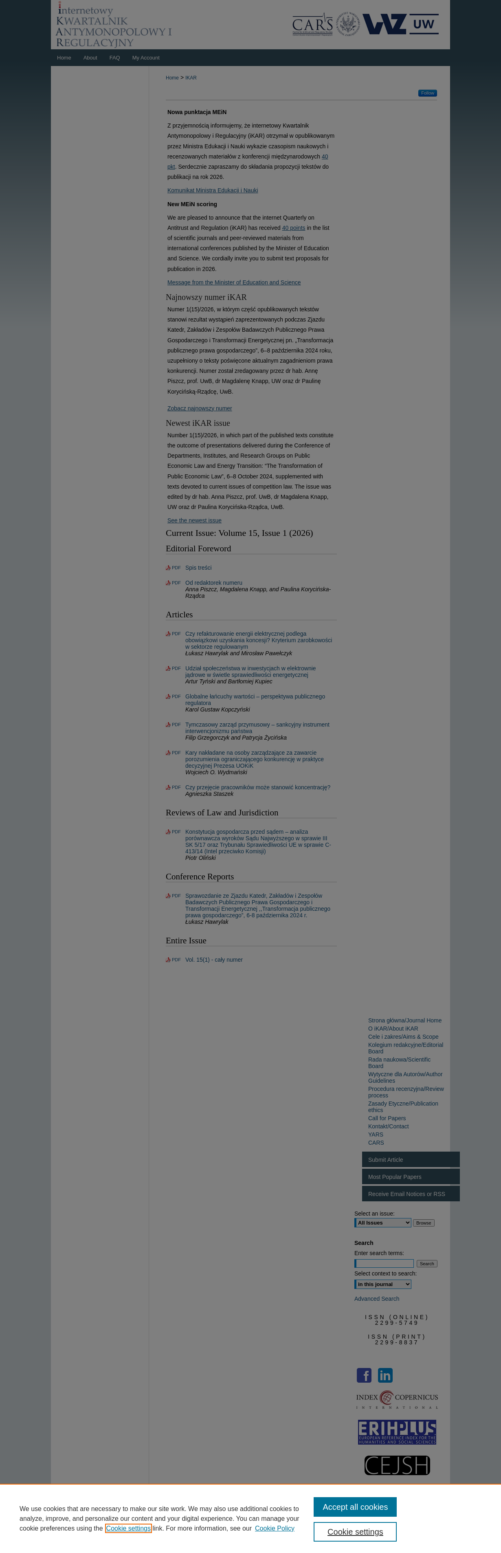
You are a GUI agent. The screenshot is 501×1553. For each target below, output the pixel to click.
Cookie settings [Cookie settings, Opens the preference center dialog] (355, 1531)
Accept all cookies (355, 1506)
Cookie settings (128, 1528)
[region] (250, 1518)
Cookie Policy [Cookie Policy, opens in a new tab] (274, 1528)
